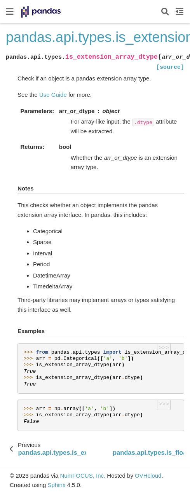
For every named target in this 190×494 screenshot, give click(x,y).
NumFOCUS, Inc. (82, 475)
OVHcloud (148, 475)
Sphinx (57, 485)
